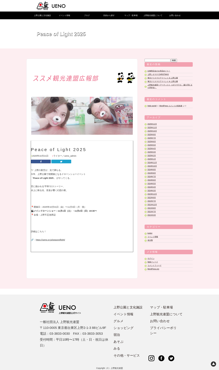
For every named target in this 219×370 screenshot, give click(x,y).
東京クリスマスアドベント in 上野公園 (163, 78)
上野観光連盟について (152, 15)
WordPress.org (153, 269)
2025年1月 (152, 159)
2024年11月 (152, 163)
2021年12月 (152, 205)
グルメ (119, 321)
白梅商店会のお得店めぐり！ (159, 71)
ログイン (151, 259)
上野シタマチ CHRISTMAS (158, 74)
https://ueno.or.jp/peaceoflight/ (50, 239)
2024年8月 (152, 173)
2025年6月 (152, 142)
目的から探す (109, 15)
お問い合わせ (175, 15)
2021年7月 (152, 212)
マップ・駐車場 (131, 15)
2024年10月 (152, 166)
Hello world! (152, 106)
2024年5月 (152, 184)
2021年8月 (152, 208)
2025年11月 (152, 128)
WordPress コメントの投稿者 (170, 106)
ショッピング (124, 328)
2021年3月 (152, 215)
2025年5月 (152, 145)
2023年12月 (152, 194)
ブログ (87, 15)
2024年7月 (152, 177)
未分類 (150, 240)
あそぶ (119, 342)
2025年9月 (152, 135)
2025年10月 (152, 131)
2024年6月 (152, 180)
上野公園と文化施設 (42, 15)
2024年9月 (152, 170)
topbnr (150, 233)
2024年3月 (152, 191)
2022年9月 (152, 198)
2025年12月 (152, 124)
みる (117, 348)
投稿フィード (153, 262)
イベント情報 (64, 15)
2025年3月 (152, 152)
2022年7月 (152, 201)
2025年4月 (152, 149)
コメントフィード (155, 266)
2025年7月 (152, 138)
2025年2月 (152, 156)
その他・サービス (127, 355)
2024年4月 (152, 187)
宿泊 (117, 335)
